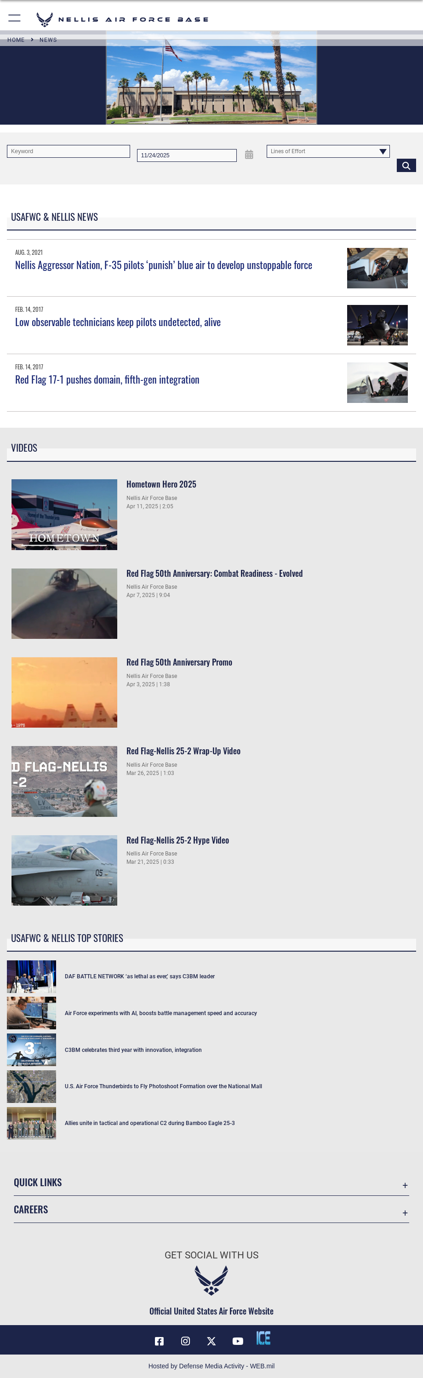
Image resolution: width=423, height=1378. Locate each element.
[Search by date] (187, 155)
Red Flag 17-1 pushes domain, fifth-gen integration (107, 379)
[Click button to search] (406, 165)
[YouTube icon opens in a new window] (238, 1341)
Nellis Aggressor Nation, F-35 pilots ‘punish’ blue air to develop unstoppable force (163, 264)
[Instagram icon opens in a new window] (185, 1341)
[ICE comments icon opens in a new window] (263, 1338)
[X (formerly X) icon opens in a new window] (211, 1341)
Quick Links (38, 1182)
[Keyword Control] (68, 151)
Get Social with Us (211, 1255)
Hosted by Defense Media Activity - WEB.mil (212, 1366)
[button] (15, 19)
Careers (31, 1209)
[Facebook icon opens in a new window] (159, 1341)
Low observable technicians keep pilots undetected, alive (118, 321)
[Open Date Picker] (249, 154)
